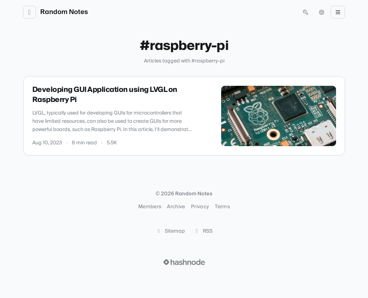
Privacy (200, 206)
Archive (176, 206)
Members (149, 206)
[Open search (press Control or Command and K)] (305, 12)
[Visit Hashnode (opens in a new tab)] (184, 262)
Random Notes (64, 12)
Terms (222, 206)
